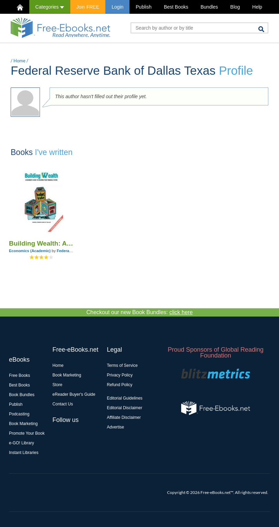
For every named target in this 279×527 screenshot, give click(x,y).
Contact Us (62, 404)
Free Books (19, 375)
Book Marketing (23, 423)
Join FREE (87, 7)
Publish (144, 7)
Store (57, 384)
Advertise (115, 427)
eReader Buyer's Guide (73, 394)
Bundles (209, 7)
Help (257, 7)
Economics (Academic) (30, 251)
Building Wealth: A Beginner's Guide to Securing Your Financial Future (41, 243)
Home (19, 60)
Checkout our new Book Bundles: (139, 312)
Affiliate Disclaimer (124, 417)
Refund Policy (119, 384)
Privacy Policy (120, 375)
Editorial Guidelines (124, 398)
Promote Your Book (26, 433)
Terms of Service (122, 365)
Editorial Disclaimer (124, 407)
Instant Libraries (23, 452)
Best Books (176, 7)
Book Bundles (21, 394)
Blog (235, 7)
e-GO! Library (21, 443)
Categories (49, 7)
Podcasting (19, 414)
